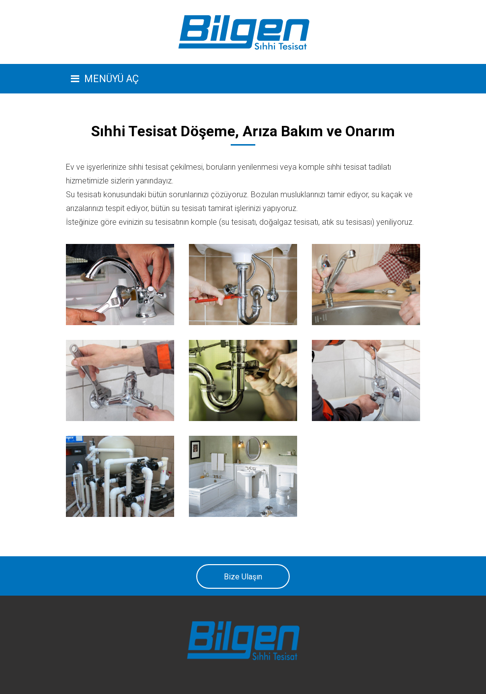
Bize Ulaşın (243, 576)
